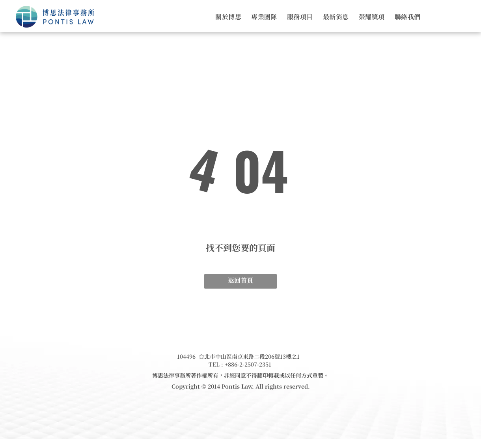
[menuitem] (223, 17)
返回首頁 (240, 280)
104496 (186, 356)
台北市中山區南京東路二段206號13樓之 (248, 356)
